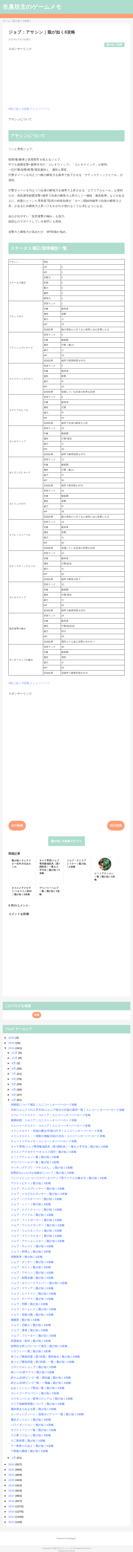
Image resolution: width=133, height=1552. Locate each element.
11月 (15, 1057)
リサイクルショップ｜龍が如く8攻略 (33, 1367)
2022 (11, 1469)
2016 (11, 1500)
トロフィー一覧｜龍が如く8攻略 (31, 1351)
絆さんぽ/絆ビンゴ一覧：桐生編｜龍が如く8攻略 (41, 1377)
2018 (11, 1490)
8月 (14, 1068)
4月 (14, 1089)
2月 (14, 1099)
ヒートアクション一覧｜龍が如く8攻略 (35, 1157)
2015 (11, 1506)
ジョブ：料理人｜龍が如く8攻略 (31, 1251)
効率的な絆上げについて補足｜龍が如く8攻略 (39, 1346)
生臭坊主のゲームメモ (32, 7)
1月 (14, 1457)
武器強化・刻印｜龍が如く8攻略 (31, 1340)
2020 (11, 1479)
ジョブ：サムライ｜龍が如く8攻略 (32, 1246)
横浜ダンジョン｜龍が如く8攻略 (31, 1419)
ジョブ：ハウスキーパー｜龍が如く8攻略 (36, 1199)
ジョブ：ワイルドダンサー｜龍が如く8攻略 (38, 1225)
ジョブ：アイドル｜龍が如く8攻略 (32, 1214)
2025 (11, 1042)
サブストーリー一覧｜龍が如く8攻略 (33, 1430)
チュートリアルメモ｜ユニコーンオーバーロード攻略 (44, 1141)
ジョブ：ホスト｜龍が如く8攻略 (31, 1267)
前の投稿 (116, 825)
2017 (11, 1495)
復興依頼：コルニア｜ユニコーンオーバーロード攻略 (44, 1120)
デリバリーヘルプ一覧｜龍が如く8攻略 (35, 1162)
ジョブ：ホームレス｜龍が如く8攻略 (33, 1309)
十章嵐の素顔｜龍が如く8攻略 (29, 1451)
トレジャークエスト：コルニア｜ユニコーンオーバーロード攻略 (51, 1125)
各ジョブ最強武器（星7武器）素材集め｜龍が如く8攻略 (45, 1356)
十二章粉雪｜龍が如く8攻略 (28, 1440)
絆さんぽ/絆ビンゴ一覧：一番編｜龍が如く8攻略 (41, 1382)
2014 (11, 1511)
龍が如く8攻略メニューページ (30, 108)
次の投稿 (17, 825)
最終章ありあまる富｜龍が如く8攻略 (33, 1409)
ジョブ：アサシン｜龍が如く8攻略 (32, 1272)
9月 (14, 1063)
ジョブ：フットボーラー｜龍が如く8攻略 (36, 1220)
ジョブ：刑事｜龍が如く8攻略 (29, 1304)
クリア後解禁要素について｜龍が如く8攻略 (38, 1403)
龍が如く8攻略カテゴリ (66, 841)
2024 (11, 1048)
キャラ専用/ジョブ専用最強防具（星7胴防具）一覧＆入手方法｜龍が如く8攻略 (59, 1146)
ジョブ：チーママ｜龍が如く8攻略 (32, 1298)
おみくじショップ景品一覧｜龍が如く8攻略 (38, 1388)
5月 (14, 1084)
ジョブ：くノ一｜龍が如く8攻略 (31, 1204)
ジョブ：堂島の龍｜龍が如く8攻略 (32, 1314)
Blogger (72, 1538)
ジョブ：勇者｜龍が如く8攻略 (29, 1330)
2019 (11, 1485)
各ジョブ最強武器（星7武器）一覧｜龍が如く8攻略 (42, 1361)
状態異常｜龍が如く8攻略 (27, 1256)
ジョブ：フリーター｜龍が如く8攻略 (33, 1335)
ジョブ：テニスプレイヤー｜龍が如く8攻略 (38, 1188)
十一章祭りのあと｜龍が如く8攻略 (32, 1445)
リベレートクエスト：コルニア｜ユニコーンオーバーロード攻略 (51, 1115)
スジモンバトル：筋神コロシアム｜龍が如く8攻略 (42, 1398)
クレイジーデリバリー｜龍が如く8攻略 (35, 1393)
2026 (11, 1037)
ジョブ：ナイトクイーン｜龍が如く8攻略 (36, 1209)
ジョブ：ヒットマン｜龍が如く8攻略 (33, 1293)
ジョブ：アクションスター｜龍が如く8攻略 (38, 1241)
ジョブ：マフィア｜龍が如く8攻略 (32, 1288)
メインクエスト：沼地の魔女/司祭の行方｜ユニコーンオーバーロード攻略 (56, 1130)
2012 (11, 1521)
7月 (14, 1073)
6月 (14, 1078)
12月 (15, 1052)
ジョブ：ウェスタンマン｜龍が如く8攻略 (36, 1230)
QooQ (72, 1551)
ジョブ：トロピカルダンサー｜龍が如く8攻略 (39, 1193)
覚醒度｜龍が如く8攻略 (25, 1319)
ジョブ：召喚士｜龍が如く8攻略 (31, 1325)
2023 (11, 1464)
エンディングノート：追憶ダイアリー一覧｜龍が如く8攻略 (47, 1414)
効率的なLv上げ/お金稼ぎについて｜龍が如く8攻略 (42, 1172)
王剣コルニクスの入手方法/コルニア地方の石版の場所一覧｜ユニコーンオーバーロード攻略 (68, 1109)
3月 (14, 1094)
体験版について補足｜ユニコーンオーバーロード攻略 (44, 1104)
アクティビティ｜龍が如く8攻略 (31, 1183)
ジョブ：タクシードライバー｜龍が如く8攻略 (39, 1283)
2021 (11, 1474)
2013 (11, 1516)
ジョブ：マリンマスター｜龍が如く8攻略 (36, 1235)
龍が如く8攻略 (114, 44)
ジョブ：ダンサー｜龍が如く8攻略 (32, 1262)
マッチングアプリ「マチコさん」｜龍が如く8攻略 (42, 1167)
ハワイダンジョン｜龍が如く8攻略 (32, 1424)
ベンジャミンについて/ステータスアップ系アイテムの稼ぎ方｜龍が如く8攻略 (59, 1178)
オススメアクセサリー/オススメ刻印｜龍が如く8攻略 (44, 1151)
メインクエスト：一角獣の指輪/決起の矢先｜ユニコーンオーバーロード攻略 (58, 1136)
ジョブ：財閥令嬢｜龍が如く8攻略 (32, 1277)
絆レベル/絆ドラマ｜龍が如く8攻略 (32, 1372)
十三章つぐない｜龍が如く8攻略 (31, 1435)
